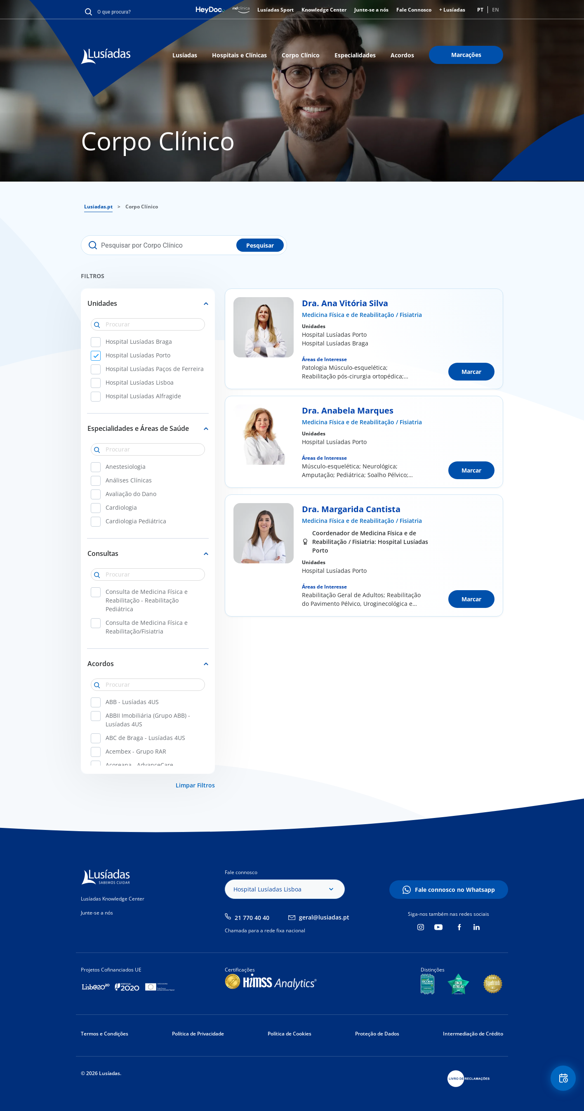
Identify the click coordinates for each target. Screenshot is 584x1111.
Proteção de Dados (377, 1033)
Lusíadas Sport (275, 9)
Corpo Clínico (301, 55)
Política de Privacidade (198, 1033)
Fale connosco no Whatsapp (455, 890)
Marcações (466, 55)
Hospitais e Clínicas (239, 55)
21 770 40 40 (252, 918)
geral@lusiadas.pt (324, 917)
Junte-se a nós (371, 9)
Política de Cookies (289, 1033)
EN (495, 9)
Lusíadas (184, 55)
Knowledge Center (323, 9)
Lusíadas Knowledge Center (112, 898)
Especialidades (355, 55)
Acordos (402, 55)
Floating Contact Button (561, 1080)
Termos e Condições (104, 1033)
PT (480, 9)
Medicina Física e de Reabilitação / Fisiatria (362, 315)
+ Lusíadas (452, 9)
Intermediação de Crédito (473, 1033)
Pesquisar (260, 245)
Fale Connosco (413, 9)
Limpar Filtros (195, 785)
